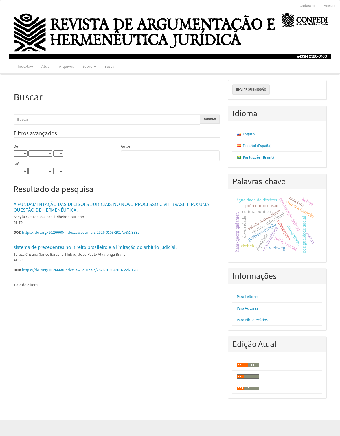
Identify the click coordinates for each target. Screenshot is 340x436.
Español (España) (257, 145)
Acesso (329, 5)
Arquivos (66, 66)
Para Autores (247, 308)
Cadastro (307, 5)
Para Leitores (247, 296)
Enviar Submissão (251, 89)
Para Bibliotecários (252, 319)
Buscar (110, 66)
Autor (125, 146)
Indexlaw (25, 66)
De (16, 146)
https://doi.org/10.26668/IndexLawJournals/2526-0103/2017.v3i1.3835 (80, 232)
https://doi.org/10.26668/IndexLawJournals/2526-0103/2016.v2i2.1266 (80, 269)
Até (16, 163)
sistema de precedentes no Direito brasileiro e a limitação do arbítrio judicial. (95, 247)
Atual (46, 66)
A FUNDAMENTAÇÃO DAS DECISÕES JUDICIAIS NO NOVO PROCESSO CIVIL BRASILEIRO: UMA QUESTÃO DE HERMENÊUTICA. (111, 207)
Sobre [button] (89, 66)
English (249, 134)
